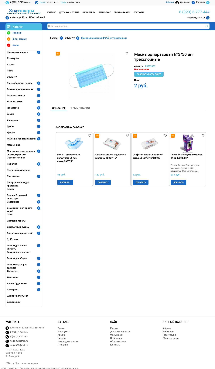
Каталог (51, 12)
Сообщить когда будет (149, 74)
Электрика (12, 289)
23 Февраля (13, 58)
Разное (10, 189)
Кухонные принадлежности (21, 138)
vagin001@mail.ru (196, 17)
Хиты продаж (17, 39)
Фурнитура (12, 271)
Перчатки (12, 164)
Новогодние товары (17, 52)
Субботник (12, 239)
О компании (89, 12)
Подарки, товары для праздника (18, 184)
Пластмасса (13, 176)
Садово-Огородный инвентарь (17, 197)
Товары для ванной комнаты (17, 247)
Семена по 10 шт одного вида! (19, 210)
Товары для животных (19, 252)
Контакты (139, 12)
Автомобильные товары (19, 83)
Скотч (10, 214)
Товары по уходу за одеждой (17, 266)
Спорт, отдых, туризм (18, 227)
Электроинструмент (17, 296)
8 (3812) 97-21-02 (19, 336)
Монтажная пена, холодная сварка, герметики (21, 153)
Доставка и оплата (69, 12)
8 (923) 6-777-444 (16, 2)
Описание (59, 108)
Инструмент (13, 120)
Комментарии (80, 108)
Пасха (10, 70)
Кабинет (167, 328)
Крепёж (11, 132)
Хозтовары (13, 277)
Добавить (65, 182)
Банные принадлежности (20, 89)
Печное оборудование (18, 170)
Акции (13, 46)
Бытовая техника (16, 95)
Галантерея (13, 108)
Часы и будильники (17, 283)
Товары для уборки (17, 258)
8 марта (11, 64)
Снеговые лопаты (16, 220)
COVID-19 (12, 77)
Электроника (14, 302)
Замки (10, 114)
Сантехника (13, 202)
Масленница (13, 145)
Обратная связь (122, 12)
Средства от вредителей (19, 233)
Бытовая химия (15, 101)
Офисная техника (16, 157)
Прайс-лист (105, 12)
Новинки (14, 33)
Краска (10, 126)
